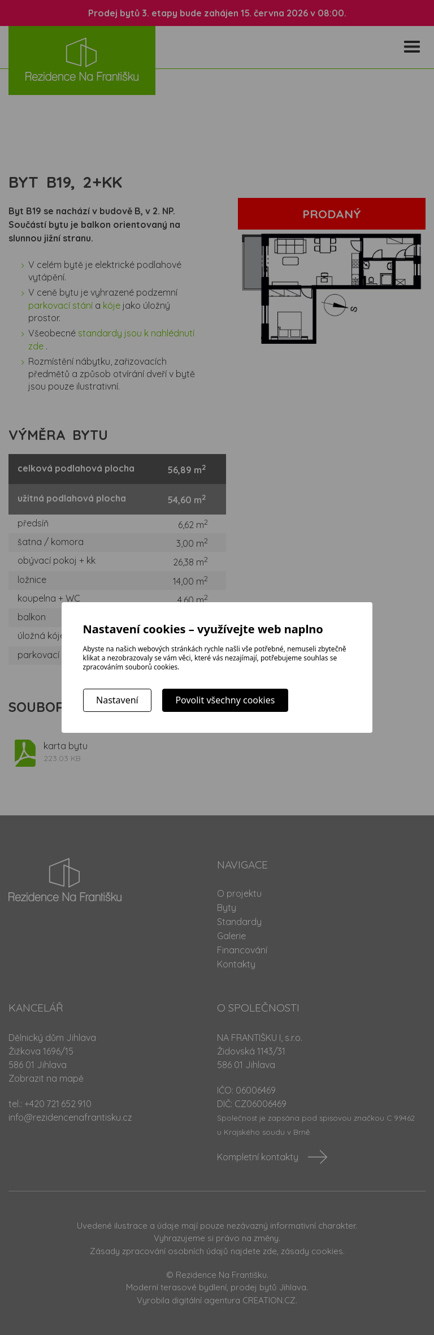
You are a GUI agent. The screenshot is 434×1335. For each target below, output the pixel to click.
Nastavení (117, 700)
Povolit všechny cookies (225, 700)
